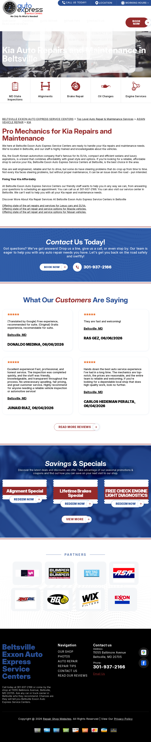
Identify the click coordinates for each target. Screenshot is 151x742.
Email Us (99, 674)
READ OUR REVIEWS (15, 23)
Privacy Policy (123, 718)
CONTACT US (96, 20)
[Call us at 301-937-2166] (92, 267)
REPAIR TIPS (72, 20)
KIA (29, 122)
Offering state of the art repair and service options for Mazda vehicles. (44, 208)
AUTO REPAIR (49, 20)
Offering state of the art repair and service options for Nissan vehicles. (44, 212)
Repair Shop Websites (57, 718)
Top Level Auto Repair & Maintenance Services (105, 119)
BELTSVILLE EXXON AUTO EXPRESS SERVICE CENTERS (38, 119)
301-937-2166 (88, 189)
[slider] (13, 314)
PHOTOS (28, 20)
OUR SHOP (9, 20)
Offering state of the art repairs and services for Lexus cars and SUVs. (44, 205)
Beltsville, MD (17, 335)
